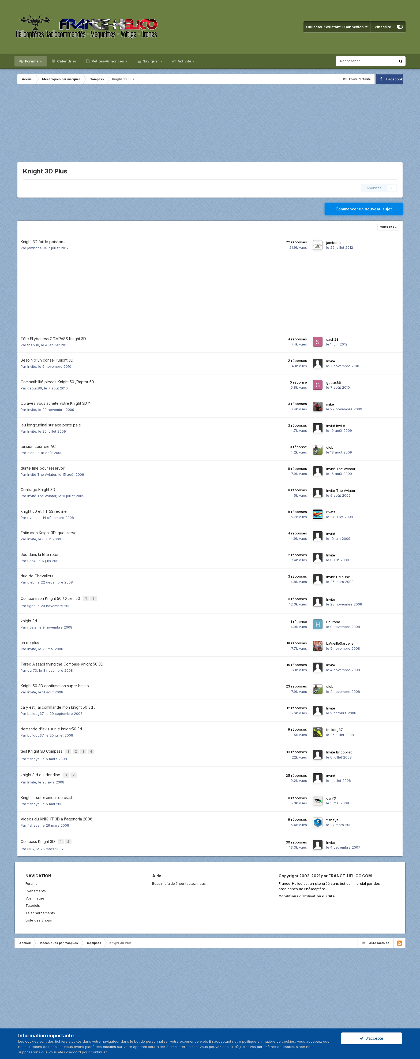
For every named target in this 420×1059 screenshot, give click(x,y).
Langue (21, 1027)
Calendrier (66, 61)
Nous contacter (46, 1027)
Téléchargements (40, 906)
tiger (31, 604)
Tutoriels (32, 899)
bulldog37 (35, 712)
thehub (33, 345)
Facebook (394, 79)
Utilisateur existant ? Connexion (337, 26)
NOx (30, 842)
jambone (34, 248)
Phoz (31, 561)
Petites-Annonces (108, 61)
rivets (31, 517)
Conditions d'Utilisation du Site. (307, 889)
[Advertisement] (210, 124)
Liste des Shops (38, 913)
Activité (184, 61)
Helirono (333, 620)
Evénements (35, 884)
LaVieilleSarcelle (340, 642)
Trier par (388, 227)
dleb (31, 453)
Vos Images (35, 891)
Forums (31, 61)
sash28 (332, 339)
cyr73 (32, 669)
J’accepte (371, 1038)
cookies (109, 1047)
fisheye (33, 755)
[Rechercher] (366, 61)
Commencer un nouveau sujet (364, 209)
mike (330, 404)
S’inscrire (382, 27)
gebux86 (34, 388)
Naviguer (151, 61)
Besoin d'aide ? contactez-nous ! (180, 877)
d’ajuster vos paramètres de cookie (264, 1047)
